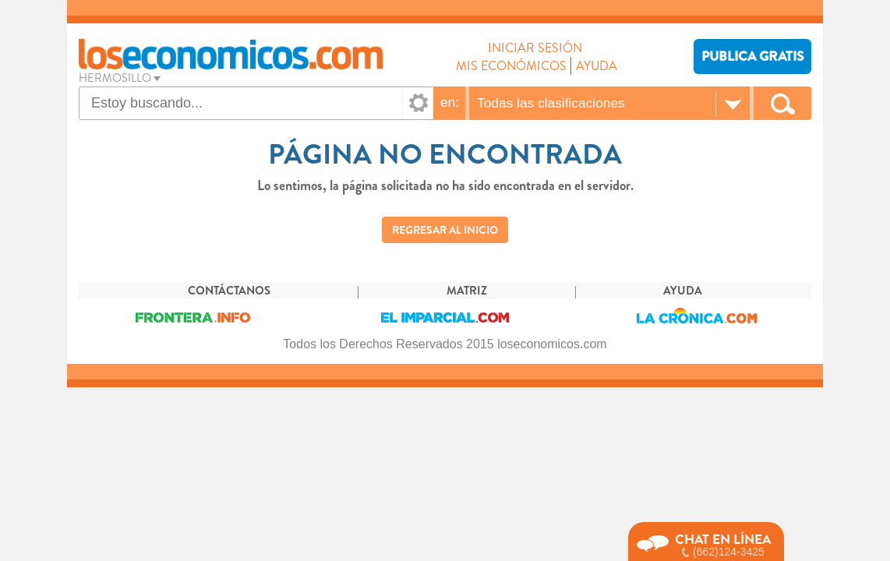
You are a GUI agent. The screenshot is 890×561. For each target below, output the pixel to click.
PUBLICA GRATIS (752, 56)
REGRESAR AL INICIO (445, 230)
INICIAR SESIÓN (535, 48)
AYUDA (596, 66)
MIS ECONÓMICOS (511, 66)
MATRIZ (467, 291)
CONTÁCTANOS (229, 291)
